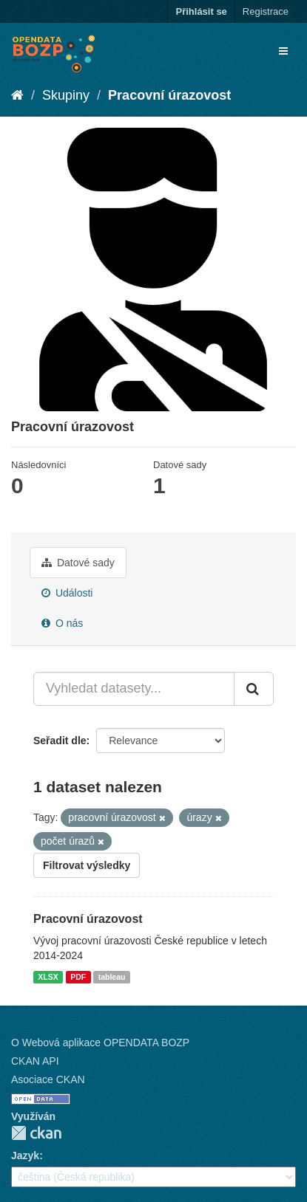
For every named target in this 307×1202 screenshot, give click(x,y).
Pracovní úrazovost (169, 95)
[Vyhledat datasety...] (134, 689)
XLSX (48, 976)
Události (66, 593)
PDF (78, 976)
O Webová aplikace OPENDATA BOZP (100, 1042)
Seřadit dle (60, 740)
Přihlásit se (200, 11)
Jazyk (25, 1155)
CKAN (36, 1133)
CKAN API (35, 1061)
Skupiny (66, 95)
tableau (112, 976)
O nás (62, 623)
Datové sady (78, 563)
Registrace (266, 11)
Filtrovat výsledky (86, 865)
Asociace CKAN (48, 1079)
